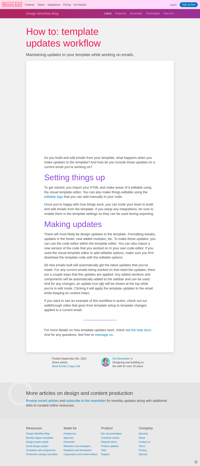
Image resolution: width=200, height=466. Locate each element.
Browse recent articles (42, 401)
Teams (41, 4)
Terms (142, 446)
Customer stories (110, 438)
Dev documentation (111, 433)
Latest (107, 13)
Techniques (153, 13)
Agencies (69, 438)
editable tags (53, 197)
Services (143, 433)
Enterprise (69, 442)
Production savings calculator (42, 454)
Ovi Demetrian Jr (122, 358)
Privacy (143, 450)
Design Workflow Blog (42, 13)
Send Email (59, 366)
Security (143, 454)
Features (29, 4)
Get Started (80, 4)
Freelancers (70, 433)
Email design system (37, 446)
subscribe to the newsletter (86, 401)
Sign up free (188, 4)
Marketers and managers (77, 446)
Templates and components (41, 450)
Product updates (110, 446)
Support (105, 454)
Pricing (67, 4)
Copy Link (74, 366)
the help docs (141, 330)
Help (103, 450)
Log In (173, 4)
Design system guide (37, 442)
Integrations (54, 4)
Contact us (144, 442)
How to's (169, 13)
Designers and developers (78, 450)
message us (104, 335)
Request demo (109, 442)
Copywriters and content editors (81, 454)
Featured (120, 13)
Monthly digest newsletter (39, 438)
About (142, 438)
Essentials (136, 13)
